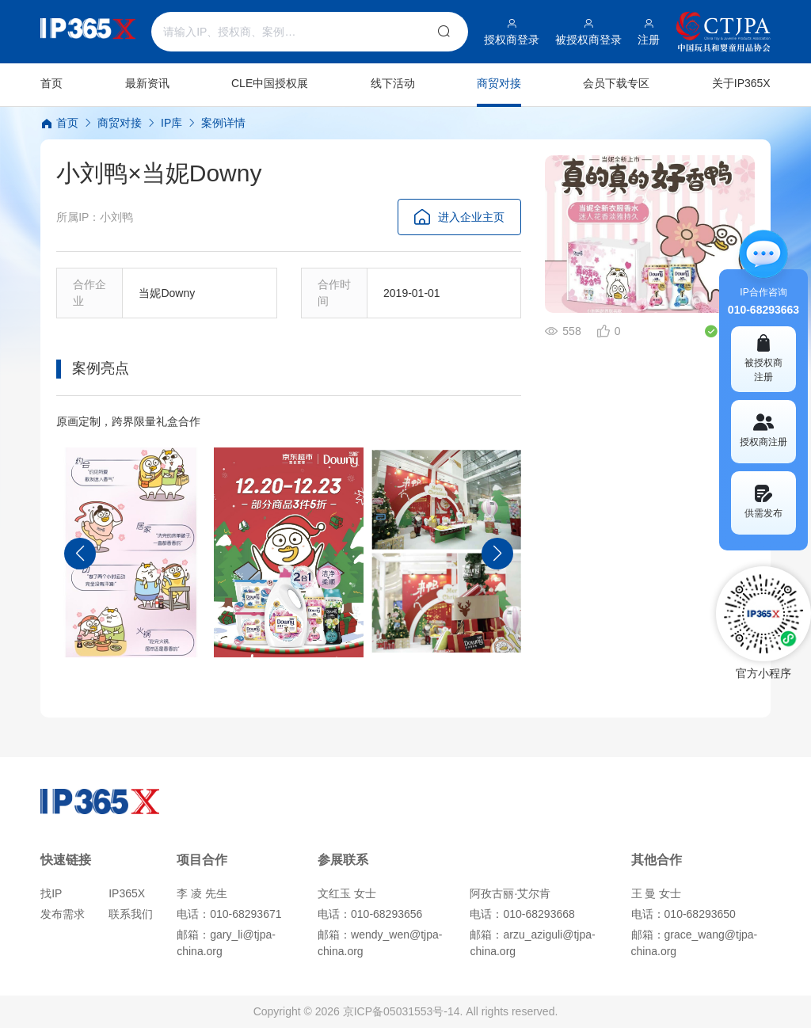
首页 (59, 123)
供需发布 (763, 502)
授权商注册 (763, 430)
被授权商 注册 (763, 358)
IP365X (127, 893)
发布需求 (62, 914)
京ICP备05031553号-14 (401, 1011)
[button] (80, 553)
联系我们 (131, 914)
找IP (51, 893)
